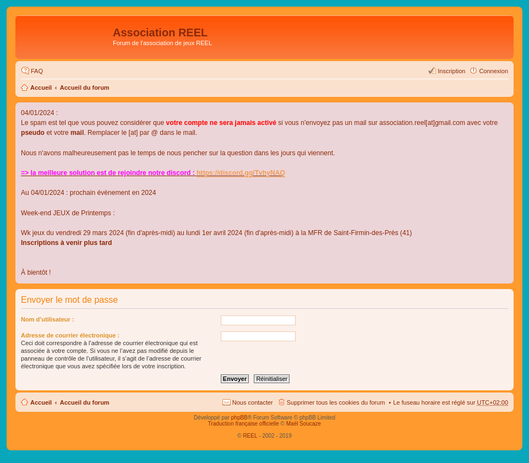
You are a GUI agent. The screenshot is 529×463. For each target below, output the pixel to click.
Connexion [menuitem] (493, 71)
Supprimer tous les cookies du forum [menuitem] (336, 402)
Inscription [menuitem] (451, 71)
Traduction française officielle (243, 424)
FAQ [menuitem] (37, 71)
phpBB (239, 418)
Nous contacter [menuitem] (252, 402)
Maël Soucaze (303, 424)
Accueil (41, 87)
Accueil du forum (85, 87)
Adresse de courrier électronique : (70, 335)
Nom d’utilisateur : (47, 319)
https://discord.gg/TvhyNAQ (241, 173)
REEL (250, 436)
